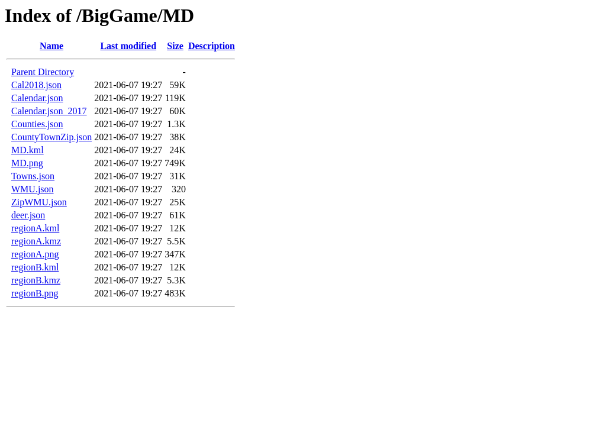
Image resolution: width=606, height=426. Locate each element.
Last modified (128, 46)
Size (175, 46)
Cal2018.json (36, 85)
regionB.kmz (35, 280)
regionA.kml (35, 228)
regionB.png (35, 293)
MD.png (27, 163)
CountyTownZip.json (51, 137)
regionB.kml (35, 267)
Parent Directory (42, 72)
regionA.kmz (36, 241)
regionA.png (35, 254)
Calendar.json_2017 (49, 111)
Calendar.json (37, 98)
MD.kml (27, 150)
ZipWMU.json (39, 202)
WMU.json (32, 189)
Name (51, 46)
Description (211, 46)
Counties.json (37, 124)
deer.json (28, 215)
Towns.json (32, 176)
